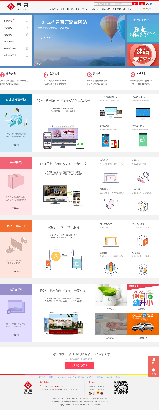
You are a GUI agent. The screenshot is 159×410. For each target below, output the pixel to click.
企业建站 (8, 21)
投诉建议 (101, 389)
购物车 (149, 9)
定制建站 (8, 34)
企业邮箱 (116, 9)
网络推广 (106, 9)
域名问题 (101, 386)
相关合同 (109, 377)
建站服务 (75, 9)
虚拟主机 (95, 9)
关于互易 (42, 377)
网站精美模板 (10, 48)
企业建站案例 (10, 55)
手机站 (118, 377)
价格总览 (71, 377)
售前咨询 (92, 386)
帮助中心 (92, 382)
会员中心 (127, 9)
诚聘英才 (90, 377)
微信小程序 (9, 41)
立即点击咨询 (79, 365)
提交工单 (80, 377)
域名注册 (64, 9)
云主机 (85, 9)
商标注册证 (104, 398)
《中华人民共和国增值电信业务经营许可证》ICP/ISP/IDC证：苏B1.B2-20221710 (79, 401)
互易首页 (53, 9)
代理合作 (99, 377)
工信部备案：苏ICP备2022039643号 (64, 398)
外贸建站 (8, 28)
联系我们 (52, 377)
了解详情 (16, 145)
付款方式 (61, 377)
